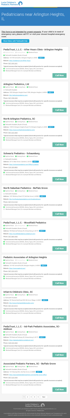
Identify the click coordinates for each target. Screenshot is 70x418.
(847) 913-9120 (13, 202)
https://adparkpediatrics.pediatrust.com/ (21, 340)
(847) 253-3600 (13, 133)
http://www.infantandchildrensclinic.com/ (21, 303)
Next (43, 397)
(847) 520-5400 (13, 377)
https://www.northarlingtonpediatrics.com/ (22, 130)
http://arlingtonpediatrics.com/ (18, 95)
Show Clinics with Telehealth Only (15, 41)
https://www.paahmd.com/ (17, 268)
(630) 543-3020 (13, 343)
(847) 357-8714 (13, 306)
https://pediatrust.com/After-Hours (20, 60)
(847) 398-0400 (13, 98)
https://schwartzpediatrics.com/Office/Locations (24, 164)
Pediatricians (40, 410)
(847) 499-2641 (13, 63)
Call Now (59, 75)
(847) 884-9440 (13, 236)
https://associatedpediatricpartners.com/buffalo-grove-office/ (28, 375)
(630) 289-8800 (13, 167)
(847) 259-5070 (13, 271)
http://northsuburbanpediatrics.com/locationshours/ (25, 199)
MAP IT (41, 58)
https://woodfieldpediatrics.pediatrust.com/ (22, 234)
